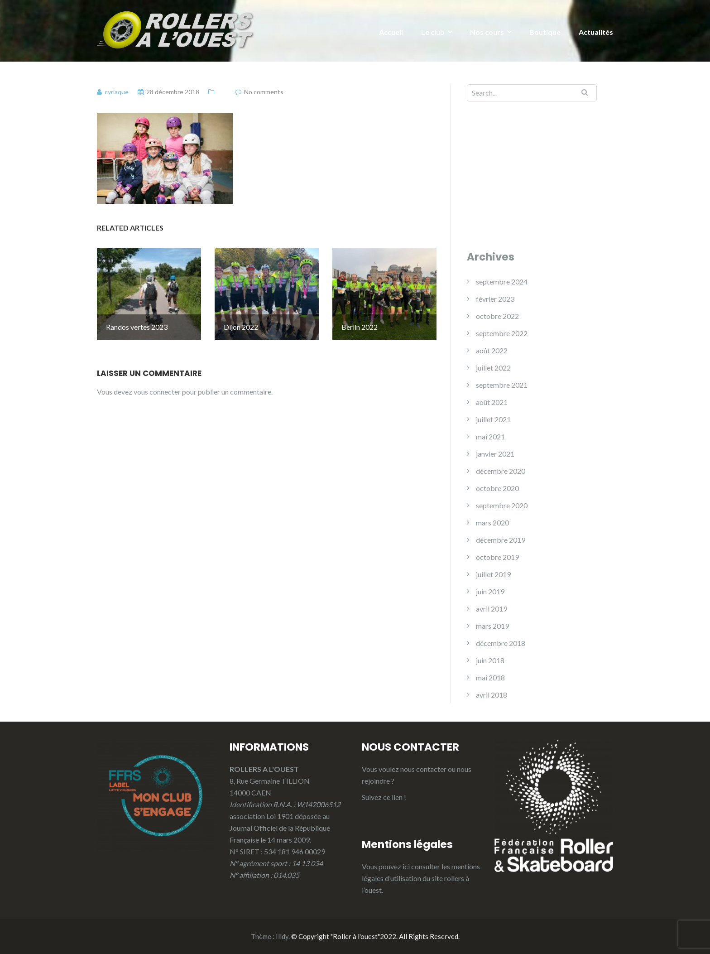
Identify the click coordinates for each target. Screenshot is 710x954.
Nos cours (487, 32)
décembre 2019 (500, 539)
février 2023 (495, 298)
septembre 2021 (502, 385)
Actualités (596, 32)
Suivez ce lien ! (384, 797)
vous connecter (157, 381)
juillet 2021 (493, 419)
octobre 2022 (497, 316)
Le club (433, 32)
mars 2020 (492, 522)
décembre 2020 (500, 471)
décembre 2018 (500, 643)
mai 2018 (490, 677)
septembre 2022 (502, 333)
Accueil (391, 32)
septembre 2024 (502, 281)
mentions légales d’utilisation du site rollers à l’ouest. (421, 878)
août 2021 (492, 402)
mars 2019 (492, 626)
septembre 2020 (502, 505)
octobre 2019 (497, 557)
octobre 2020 (497, 488)
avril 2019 (491, 608)
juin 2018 (490, 660)
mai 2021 (490, 436)
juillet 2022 (493, 367)
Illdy (282, 936)
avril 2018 (491, 694)
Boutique (545, 32)
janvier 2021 (495, 453)
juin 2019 (490, 591)
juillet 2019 (493, 574)
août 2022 (492, 350)
